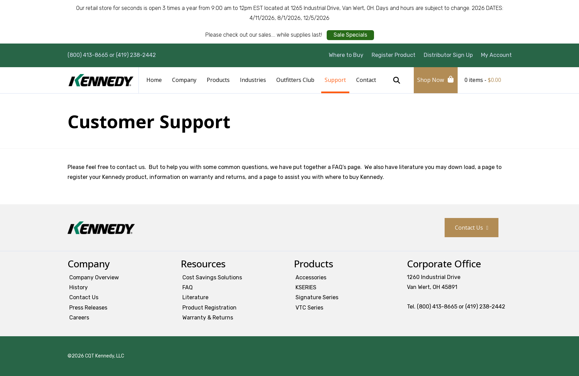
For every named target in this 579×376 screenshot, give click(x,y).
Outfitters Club (295, 80)
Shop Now (430, 80)
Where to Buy (346, 55)
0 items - (483, 80)
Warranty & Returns (207, 317)
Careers (79, 317)
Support (335, 80)
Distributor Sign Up (448, 55)
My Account (496, 55)
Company (184, 80)
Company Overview (94, 277)
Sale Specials (350, 35)
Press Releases (88, 307)
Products (218, 80)
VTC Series (309, 307)
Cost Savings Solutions (212, 277)
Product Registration (209, 307)
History (78, 287)
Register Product (393, 55)
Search (396, 80)
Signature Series (316, 297)
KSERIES (305, 287)
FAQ (187, 287)
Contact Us (469, 227)
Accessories (310, 277)
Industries (253, 80)
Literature (195, 297)
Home (154, 80)
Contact (366, 80)
